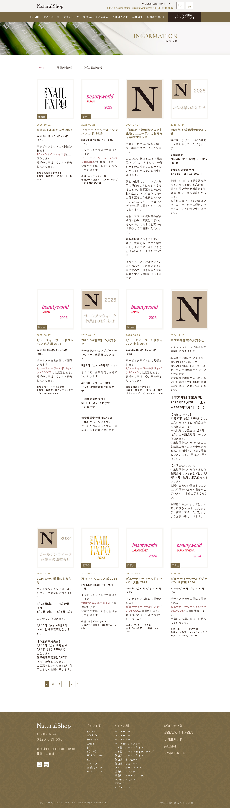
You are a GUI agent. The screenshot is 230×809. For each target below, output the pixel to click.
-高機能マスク (93, 768)
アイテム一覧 (51, 17)
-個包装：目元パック (125, 764)
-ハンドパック (121, 732)
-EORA (90, 732)
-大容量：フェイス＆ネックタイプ (133, 752)
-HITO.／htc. (94, 756)
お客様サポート (156, 17)
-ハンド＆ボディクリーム (128, 744)
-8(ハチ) (90, 752)
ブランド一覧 (71, 17)
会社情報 (137, 17)
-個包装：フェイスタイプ (128, 756)
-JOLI (89, 748)
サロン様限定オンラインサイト (184, 16)
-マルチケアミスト (123, 780)
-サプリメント (93, 772)
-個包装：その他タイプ (126, 760)
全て (42, 67)
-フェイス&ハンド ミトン (128, 768)
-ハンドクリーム (122, 740)
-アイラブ (91, 764)
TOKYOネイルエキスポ (51, 154)
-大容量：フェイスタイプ (128, 748)
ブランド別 (92, 727)
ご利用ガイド (120, 17)
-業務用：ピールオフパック (129, 776)
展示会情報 (64, 67)
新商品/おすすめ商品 (95, 17)
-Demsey (91, 740)
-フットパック (121, 736)
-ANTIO (90, 736)
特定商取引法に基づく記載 (176, 804)
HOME (34, 17)
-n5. (87, 760)
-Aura (89, 744)
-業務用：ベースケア (125, 772)
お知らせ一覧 (173, 727)
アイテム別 (120, 727)
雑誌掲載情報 (93, 67)
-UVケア (117, 784)
